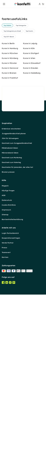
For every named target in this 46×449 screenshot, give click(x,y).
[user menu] (39, 4)
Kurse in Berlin (8, 223)
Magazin (5, 365)
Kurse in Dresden (30, 247)
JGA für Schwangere (10, 318)
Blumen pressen (8, 352)
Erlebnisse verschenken (11, 308)
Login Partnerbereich (10, 413)
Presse (4, 427)
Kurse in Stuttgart (31, 233)
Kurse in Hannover (10, 247)
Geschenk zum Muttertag (12, 337)
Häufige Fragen (8, 370)
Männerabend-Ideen (10, 332)
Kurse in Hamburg (10, 228)
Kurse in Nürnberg (10, 238)
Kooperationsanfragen (11, 418)
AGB (3, 375)
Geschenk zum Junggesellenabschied (17, 323)
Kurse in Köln (29, 228)
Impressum (6, 389)
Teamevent (6, 432)
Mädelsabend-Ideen (10, 328)
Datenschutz (7, 380)
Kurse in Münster (9, 243)
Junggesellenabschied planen (14, 313)
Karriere (5, 437)
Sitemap (5, 394)
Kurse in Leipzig (30, 223)
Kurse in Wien (29, 238)
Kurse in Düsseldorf (31, 243)
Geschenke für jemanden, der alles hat (17, 347)
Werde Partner (7, 422)
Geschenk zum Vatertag (11, 342)
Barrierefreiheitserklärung (12, 399)
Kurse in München (10, 233)
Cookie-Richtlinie (9, 385)
